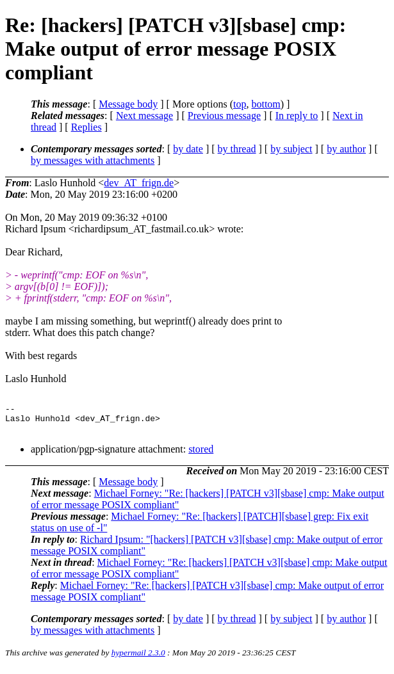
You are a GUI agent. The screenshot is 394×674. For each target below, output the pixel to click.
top (239, 104)
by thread (237, 148)
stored (200, 454)
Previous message (224, 115)
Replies (86, 127)
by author (346, 148)
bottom (265, 104)
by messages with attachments (92, 160)
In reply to (296, 115)
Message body (128, 104)
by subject (291, 148)
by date (188, 148)
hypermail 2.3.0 (138, 658)
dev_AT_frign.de (139, 182)
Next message (144, 115)
